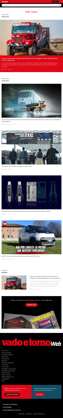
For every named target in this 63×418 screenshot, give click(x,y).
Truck (11, 124)
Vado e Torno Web (6, 352)
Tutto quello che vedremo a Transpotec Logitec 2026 (17, 166)
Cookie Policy (28, 414)
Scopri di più (39, 394)
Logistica (11, 214)
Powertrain (4, 360)
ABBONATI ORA (31, 305)
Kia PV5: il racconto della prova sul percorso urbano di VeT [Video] (20, 256)
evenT (3, 381)
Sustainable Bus (5, 358)
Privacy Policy (21, 414)
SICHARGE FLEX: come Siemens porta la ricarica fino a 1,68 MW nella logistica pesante (26, 211)
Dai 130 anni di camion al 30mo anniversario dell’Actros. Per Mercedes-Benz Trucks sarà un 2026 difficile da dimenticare (31, 120)
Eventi (11, 169)
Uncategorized (14, 124)
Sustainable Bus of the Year (8, 370)
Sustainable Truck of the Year (9, 369)
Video (13, 259)
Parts (10, 69)
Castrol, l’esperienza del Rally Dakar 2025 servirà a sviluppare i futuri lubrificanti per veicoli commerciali (30, 59)
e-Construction (5, 366)
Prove (11, 259)
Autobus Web (5, 356)
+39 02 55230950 (6, 407)
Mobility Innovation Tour (8, 377)
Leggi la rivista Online (12, 394)
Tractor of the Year (6, 375)
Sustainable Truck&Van (7, 354)
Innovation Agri (5, 379)
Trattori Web (5, 364)
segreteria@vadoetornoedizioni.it (11, 410)
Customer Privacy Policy (38, 414)
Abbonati (55, 1)
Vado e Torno (5, 350)
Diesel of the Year (6, 373)
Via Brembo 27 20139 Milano (9, 404)
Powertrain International (8, 362)
